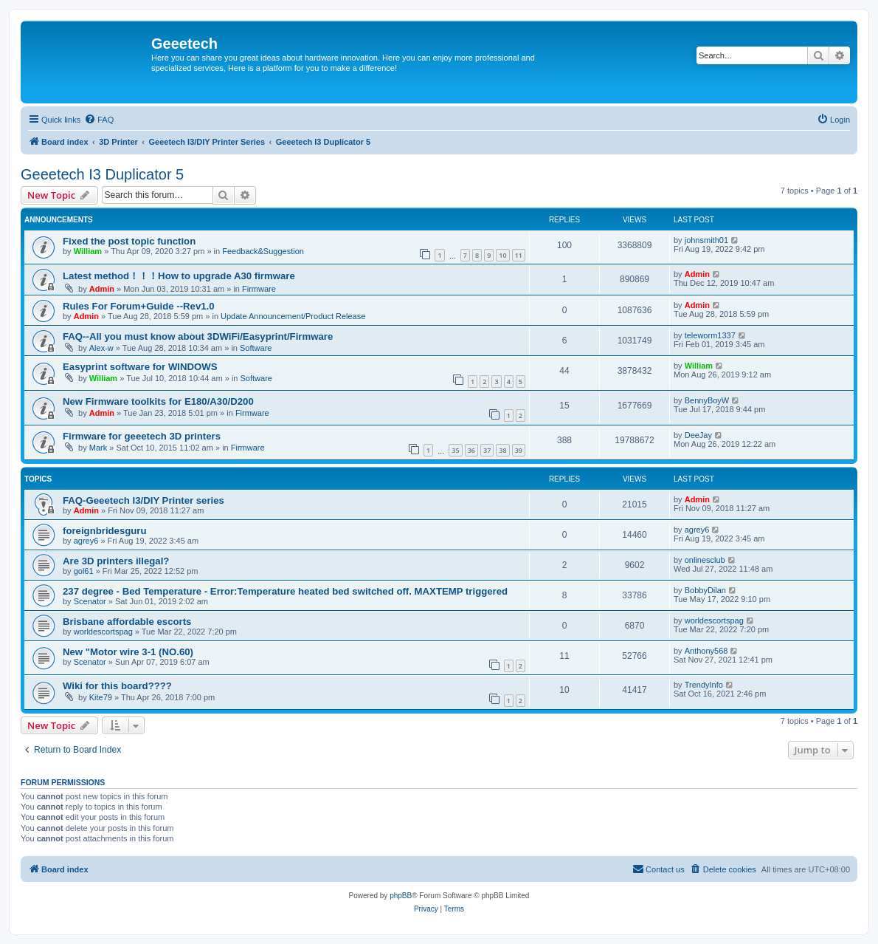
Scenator (90, 601)
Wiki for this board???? (117, 685)
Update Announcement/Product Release (293, 316)
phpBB (401, 896)
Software (256, 347)
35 (455, 450)
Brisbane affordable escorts (127, 621)
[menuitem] (99, 120)
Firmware (259, 288)
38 (502, 450)
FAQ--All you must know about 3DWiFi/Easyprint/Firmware (198, 336)
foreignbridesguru (105, 530)
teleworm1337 (710, 335)
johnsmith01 (706, 240)
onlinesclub (705, 559)
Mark (98, 447)
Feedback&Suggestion (263, 251)
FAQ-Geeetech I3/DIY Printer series (143, 500)
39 (518, 450)
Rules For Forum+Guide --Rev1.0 (139, 306)
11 (518, 255)
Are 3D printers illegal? (116, 561)
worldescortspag (103, 631)
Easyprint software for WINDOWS (140, 366)
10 (502, 255)
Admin (101, 288)
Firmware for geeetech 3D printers (142, 436)
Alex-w (101, 347)
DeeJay (698, 435)
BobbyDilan (705, 590)
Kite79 (100, 697)
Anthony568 (706, 650)
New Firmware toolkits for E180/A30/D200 (158, 401)
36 (471, 450)
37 (487, 450)
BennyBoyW (707, 400)
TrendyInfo (704, 684)
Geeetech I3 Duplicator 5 (102, 174)
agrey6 (86, 540)
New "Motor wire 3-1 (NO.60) (128, 651)
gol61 (84, 571)
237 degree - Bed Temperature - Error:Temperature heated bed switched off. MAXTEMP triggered (285, 591)
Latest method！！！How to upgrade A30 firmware (179, 275)
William (88, 251)
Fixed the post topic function (129, 241)
